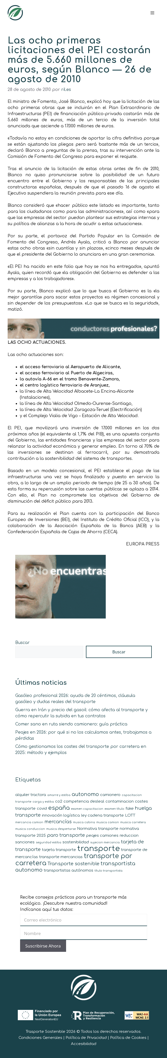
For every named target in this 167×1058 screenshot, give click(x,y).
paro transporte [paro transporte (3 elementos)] (66, 835)
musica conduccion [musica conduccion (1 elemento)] (30, 829)
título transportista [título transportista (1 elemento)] (109, 870)
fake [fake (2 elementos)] (130, 808)
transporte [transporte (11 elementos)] (98, 848)
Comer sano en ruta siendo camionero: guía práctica (71, 724)
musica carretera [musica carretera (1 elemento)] (133, 822)
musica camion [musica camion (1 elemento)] (107, 822)
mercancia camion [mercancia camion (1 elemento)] (29, 822)
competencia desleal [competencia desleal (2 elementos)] (84, 801)
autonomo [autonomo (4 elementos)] (85, 794)
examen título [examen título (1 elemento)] (114, 808)
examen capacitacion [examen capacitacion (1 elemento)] (87, 808)
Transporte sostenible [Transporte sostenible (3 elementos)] (73, 863)
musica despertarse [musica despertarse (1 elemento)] (61, 829)
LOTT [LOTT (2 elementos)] (130, 815)
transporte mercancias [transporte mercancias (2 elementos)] (61, 857)
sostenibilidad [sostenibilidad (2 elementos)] (76, 842)
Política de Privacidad (86, 1038)
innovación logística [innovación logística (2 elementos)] (61, 815)
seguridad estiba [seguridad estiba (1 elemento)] (48, 842)
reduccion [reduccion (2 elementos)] (129, 835)
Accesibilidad (83, 1044)
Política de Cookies (128, 1038)
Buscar (22, 642)
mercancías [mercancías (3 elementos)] (58, 821)
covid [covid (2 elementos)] (42, 808)
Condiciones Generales (40, 1038)
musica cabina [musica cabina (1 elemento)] (84, 822)
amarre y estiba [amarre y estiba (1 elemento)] (58, 795)
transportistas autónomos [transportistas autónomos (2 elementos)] (68, 870)
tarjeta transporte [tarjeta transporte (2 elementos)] (59, 850)
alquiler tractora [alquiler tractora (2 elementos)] (30, 795)
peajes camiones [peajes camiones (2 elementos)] (102, 835)
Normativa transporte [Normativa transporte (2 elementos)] (97, 829)
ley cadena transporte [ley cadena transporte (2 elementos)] (102, 815)
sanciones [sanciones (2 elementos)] (25, 842)
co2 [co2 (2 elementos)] (58, 801)
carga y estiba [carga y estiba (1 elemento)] (43, 801)
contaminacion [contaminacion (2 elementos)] (119, 801)
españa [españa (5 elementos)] (59, 808)
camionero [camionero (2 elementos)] (110, 795)
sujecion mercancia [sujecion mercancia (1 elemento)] (105, 842)
